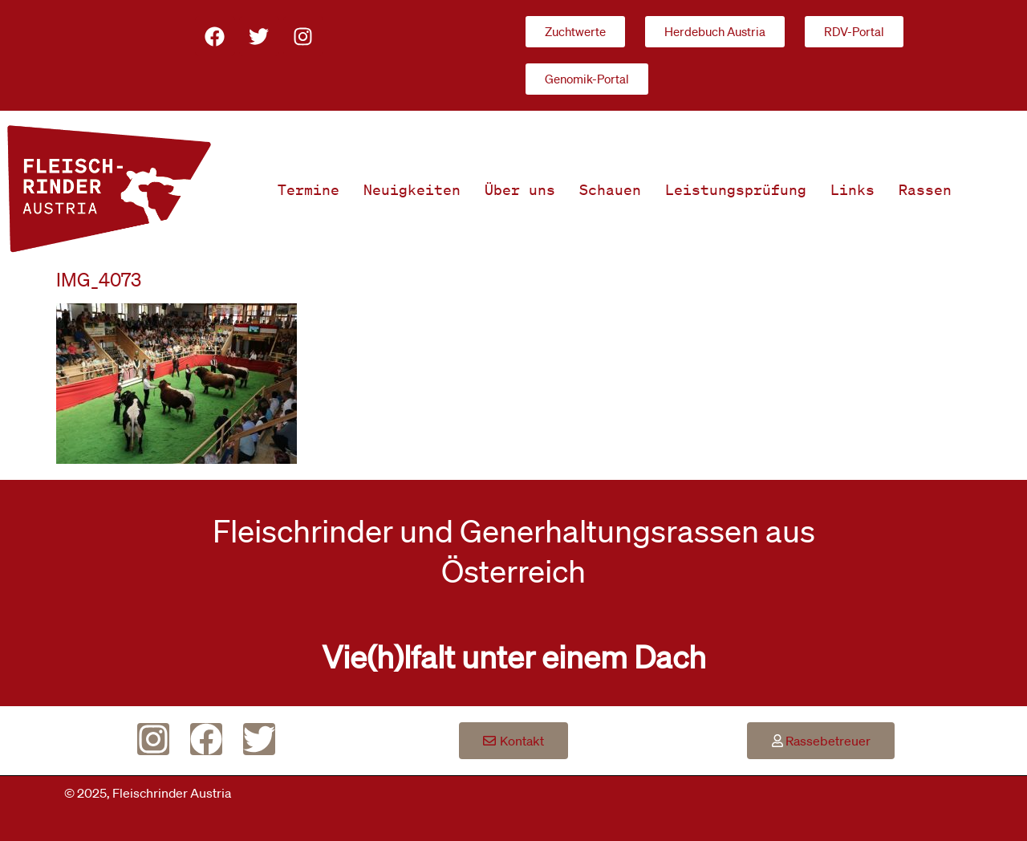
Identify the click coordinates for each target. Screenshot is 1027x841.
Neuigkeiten (412, 189)
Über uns (520, 189)
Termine (308, 189)
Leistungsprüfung (735, 189)
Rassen (925, 189)
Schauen (610, 189)
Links (852, 189)
